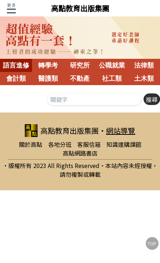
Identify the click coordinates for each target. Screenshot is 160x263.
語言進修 (16, 65)
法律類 (144, 65)
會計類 (16, 78)
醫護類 (48, 78)
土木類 (144, 78)
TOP (152, 243)
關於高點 (30, 144)
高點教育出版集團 (80, 8)
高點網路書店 (80, 153)
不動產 (80, 78)
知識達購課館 (123, 144)
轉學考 (48, 65)
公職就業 (112, 65)
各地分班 (59, 144)
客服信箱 (89, 144)
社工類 (112, 78)
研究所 (80, 65)
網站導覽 (120, 130)
